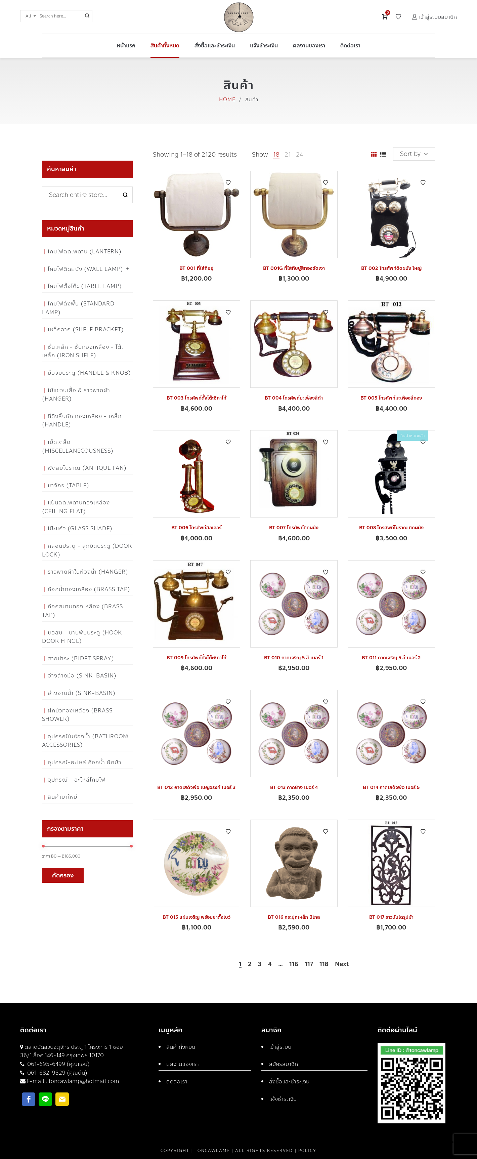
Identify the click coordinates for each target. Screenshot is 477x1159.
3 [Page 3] (260, 964)
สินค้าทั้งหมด (180, 1047)
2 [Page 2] (250, 964)
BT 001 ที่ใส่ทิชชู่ (196, 268)
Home (227, 99)
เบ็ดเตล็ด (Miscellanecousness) (78, 446)
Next (342, 964)
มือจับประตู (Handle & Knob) (89, 373)
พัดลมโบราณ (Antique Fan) (87, 468)
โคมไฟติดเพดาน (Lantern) (85, 251)
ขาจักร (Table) (68, 485)
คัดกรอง (63, 875)
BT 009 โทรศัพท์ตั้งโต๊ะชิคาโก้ (196, 657)
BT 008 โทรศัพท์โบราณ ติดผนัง (391, 527)
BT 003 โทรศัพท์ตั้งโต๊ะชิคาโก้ (196, 398)
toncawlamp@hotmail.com (84, 1081)
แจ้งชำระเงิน (283, 1099)
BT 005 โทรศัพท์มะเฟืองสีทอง (391, 398)
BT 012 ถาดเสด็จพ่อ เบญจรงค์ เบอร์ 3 (196, 787)
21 (288, 154)
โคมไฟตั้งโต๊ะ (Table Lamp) (85, 286)
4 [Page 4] (270, 964)
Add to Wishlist (228, 183)
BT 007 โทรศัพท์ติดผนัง (293, 527)
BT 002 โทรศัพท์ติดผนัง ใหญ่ (391, 268)
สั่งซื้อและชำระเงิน (289, 1081)
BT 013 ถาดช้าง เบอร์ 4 (294, 787)
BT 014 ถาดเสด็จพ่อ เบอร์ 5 (391, 787)
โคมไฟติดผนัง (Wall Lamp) (85, 269)
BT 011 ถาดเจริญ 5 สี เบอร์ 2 (391, 657)
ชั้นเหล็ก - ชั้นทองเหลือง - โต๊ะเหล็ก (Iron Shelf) (83, 351)
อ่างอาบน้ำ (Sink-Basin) (82, 693)
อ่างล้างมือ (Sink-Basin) (82, 675)
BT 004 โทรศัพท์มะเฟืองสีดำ (294, 398)
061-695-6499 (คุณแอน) (58, 1064)
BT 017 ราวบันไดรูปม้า (391, 917)
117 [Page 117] (309, 964)
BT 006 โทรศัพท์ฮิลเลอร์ (196, 527)
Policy (307, 1151)
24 (299, 154)
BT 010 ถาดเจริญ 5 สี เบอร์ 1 (293, 657)
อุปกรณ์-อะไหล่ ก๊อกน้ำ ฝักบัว (84, 762)
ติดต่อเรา (176, 1081)
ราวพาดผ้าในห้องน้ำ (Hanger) (88, 572)
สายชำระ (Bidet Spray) (81, 658)
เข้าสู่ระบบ (280, 1047)
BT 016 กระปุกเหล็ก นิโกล (294, 917)
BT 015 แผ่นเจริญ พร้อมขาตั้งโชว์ (196, 917)
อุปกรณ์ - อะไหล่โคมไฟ (76, 780)
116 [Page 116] (293, 964)
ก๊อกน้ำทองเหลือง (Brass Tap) (89, 589)
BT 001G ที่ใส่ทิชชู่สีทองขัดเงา (294, 268)
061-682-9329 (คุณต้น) (56, 1073)
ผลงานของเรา (182, 1064)
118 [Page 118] (324, 964)
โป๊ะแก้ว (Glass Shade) (80, 528)
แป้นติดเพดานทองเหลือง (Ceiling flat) (76, 506)
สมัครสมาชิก (283, 1064)
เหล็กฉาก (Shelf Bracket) (86, 329)
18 (276, 154)
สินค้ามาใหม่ (62, 797)
